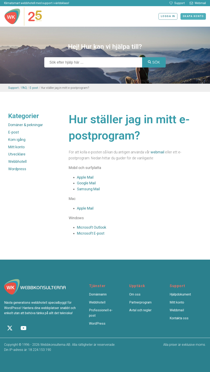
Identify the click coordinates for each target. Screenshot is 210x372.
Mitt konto (16, 147)
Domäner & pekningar (25, 125)
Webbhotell (17, 161)
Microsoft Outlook (91, 227)
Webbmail (177, 310)
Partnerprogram (140, 302)
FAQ (24, 87)
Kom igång (16, 139)
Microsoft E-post (90, 233)
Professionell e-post (101, 312)
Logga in (168, 16)
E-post (34, 87)
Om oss (134, 294)
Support (13, 87)
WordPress (97, 323)
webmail (157, 152)
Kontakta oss (179, 318)
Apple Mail (85, 177)
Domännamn (98, 294)
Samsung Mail (88, 189)
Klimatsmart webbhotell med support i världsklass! (36, 3)
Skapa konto (193, 16)
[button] (177, 3)
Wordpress (17, 169)
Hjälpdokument (180, 294)
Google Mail (86, 183)
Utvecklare (16, 154)
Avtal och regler (140, 310)
